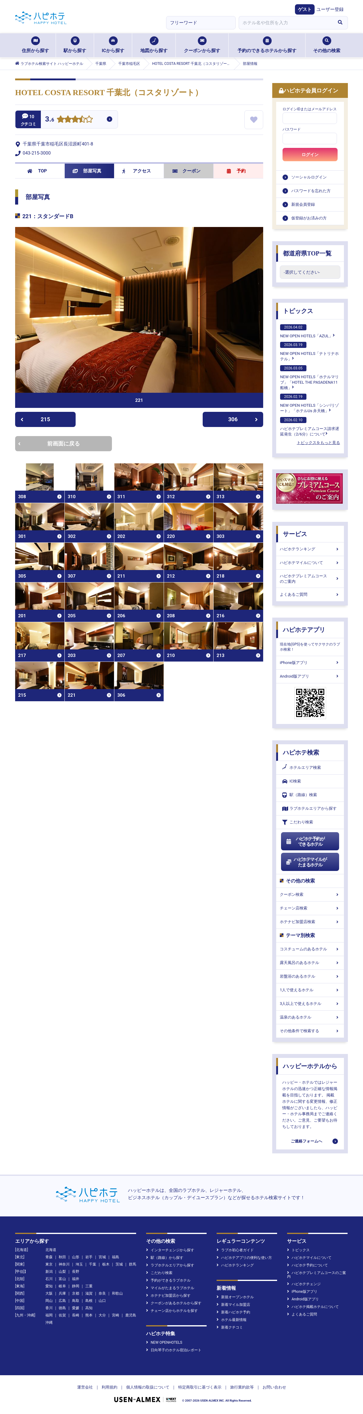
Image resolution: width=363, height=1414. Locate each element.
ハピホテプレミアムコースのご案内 (310, 579)
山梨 (62, 1271)
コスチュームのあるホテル (310, 949)
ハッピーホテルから (310, 1066)
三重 (89, 1286)
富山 (62, 1279)
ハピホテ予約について (307, 1265)
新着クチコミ (230, 1327)
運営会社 (85, 1387)
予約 (236, 171)
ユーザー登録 (330, 9)
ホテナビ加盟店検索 (310, 921)
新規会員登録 (303, 204)
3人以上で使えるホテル (310, 1003)
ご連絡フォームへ (306, 1141)
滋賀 (89, 1293)
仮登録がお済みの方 (309, 218)
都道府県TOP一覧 (307, 253)
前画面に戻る (49, 443)
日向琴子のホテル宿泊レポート (173, 1350)
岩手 (89, 1257)
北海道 (50, 1250)
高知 (89, 1308)
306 (243, 419)
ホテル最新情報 (232, 1320)
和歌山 (117, 1293)
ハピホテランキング (310, 549)
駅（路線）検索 (299, 795)
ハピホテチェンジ (304, 1284)
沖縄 (49, 1322)
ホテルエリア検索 (301, 767)
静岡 (75, 1286)
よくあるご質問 (310, 594)
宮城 (102, 1257)
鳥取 (75, 1301)
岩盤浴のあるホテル (310, 976)
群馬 (132, 1264)
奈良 (102, 1293)
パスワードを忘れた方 (311, 190)
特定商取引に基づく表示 (199, 1387)
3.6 (49, 120)
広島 (62, 1301)
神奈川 (64, 1264)
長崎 (75, 1315)
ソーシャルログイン (309, 177)
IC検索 (291, 781)
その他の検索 (326, 44)
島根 (89, 1301)
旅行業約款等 (242, 1387)
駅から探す (75, 44)
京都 (75, 1293)
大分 (102, 1315)
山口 (102, 1301)
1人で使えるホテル (310, 990)
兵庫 (62, 1293)
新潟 (49, 1271)
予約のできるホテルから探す (266, 44)
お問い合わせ (274, 1387)
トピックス (298, 311)
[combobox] (285, 22)
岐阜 (62, 1286)
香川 (49, 1308)
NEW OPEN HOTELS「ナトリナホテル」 (309, 351)
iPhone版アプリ (310, 662)
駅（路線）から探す (164, 1258)
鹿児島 (130, 1315)
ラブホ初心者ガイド (235, 1250)
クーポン (186, 171)
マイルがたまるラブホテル (170, 1288)
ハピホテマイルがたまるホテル (306, 862)
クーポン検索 (310, 894)
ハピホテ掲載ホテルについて (313, 1307)
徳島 (62, 1308)
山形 (75, 1257)
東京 (49, 1264)
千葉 (92, 1264)
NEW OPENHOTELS (164, 1342)
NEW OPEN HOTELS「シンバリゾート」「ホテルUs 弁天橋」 (309, 403)
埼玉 (79, 1264)
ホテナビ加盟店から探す (168, 1295)
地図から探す (154, 44)
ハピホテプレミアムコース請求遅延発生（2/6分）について (309, 426)
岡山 (49, 1301)
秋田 (62, 1257)
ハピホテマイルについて (310, 562)
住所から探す (35, 44)
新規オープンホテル (235, 1297)
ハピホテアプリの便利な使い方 (244, 1258)
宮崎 (115, 1315)
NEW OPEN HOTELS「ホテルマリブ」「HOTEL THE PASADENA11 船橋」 (309, 377)
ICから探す (113, 44)
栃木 (106, 1264)
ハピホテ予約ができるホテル (305, 841)
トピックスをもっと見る (318, 442)
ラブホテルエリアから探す (309, 808)
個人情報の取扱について (147, 1387)
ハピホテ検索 (301, 752)
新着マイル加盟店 (233, 1304)
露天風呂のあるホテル (310, 962)
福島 (115, 1257)
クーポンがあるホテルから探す (173, 1303)
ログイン (310, 154)
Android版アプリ (310, 676)
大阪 (49, 1293)
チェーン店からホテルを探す (172, 1311)
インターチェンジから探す (170, 1250)
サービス (295, 534)
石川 (49, 1279)
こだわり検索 (297, 822)
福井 (75, 1279)
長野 (75, 1271)
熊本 (89, 1315)
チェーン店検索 (310, 908)
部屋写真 (87, 171)
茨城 (119, 1264)
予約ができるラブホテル (168, 1280)
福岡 (49, 1315)
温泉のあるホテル (310, 1017)
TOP (37, 171)
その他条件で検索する (310, 1031)
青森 (49, 1257)
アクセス (136, 171)
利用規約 (109, 1387)
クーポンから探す (202, 44)
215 (35, 419)
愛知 (49, 1286)
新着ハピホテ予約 (233, 1312)
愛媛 (75, 1308)
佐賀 (62, 1315)
